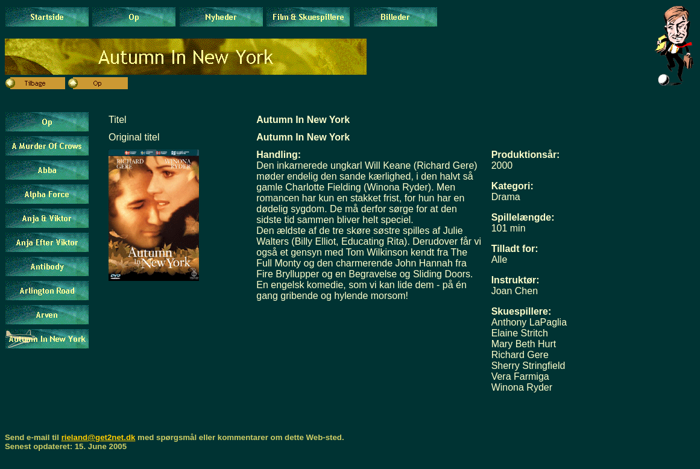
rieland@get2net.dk (98, 437)
